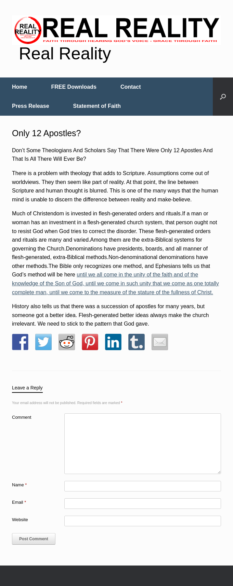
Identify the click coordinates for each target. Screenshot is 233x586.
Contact (130, 87)
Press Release (30, 106)
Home (19, 87)
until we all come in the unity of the (119, 274)
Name (19, 484)
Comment (21, 417)
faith (167, 274)
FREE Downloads (73, 87)
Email (19, 502)
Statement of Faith (97, 106)
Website (20, 519)
